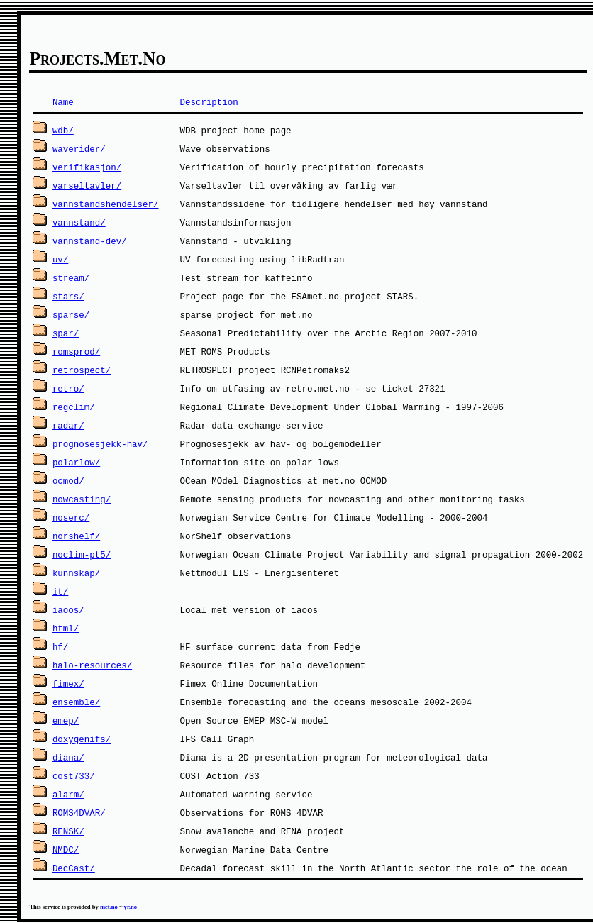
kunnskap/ (76, 573)
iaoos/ (68, 610)
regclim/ (73, 407)
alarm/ (68, 794)
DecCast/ (73, 868)
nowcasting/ (81, 499)
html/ (65, 628)
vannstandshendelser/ (105, 204)
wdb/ (63, 130)
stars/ (68, 296)
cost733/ (73, 776)
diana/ (68, 757)
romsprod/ (76, 352)
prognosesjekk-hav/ (100, 444)
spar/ (65, 333)
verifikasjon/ (86, 167)
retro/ (68, 388)
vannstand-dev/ (89, 241)
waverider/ (79, 149)
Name (63, 102)
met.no (109, 906)
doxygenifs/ (81, 739)
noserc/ (70, 518)
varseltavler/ (86, 185)
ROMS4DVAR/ (79, 813)
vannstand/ (79, 222)
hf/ (60, 647)
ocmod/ (68, 481)
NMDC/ (65, 850)
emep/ (65, 720)
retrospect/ (81, 370)
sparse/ (70, 315)
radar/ (68, 425)
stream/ (70, 278)
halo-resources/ (92, 665)
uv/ (60, 259)
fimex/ (68, 684)
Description (208, 102)
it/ (60, 591)
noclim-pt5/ (81, 554)
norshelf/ (76, 536)
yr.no (130, 906)
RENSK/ (68, 831)
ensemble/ (76, 702)
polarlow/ (76, 462)
